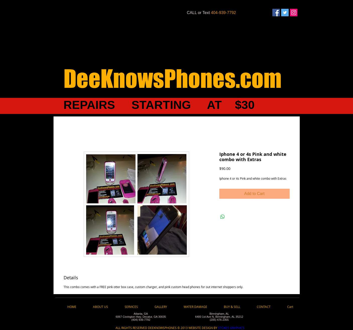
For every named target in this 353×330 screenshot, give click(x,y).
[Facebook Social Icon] (276, 12)
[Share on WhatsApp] (223, 217)
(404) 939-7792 (140, 319)
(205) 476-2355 (219, 319)
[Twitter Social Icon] (285, 12)
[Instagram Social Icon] (293, 12)
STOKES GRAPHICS (230, 328)
